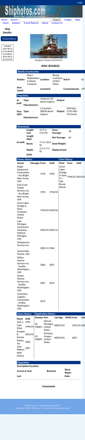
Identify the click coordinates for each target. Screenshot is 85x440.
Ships (77, 19)
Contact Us (57, 22)
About (45, 22)
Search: (15, 19)
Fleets (6, 22)
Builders (16, 22)
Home (4, 19)
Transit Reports (31, 22)
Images (68, 19)
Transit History (9, 38)
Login (80, 2)
